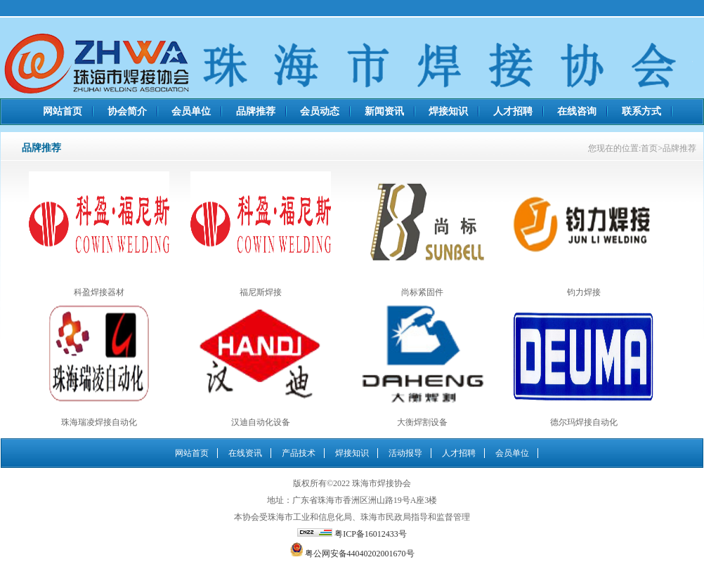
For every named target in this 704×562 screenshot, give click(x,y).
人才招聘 (513, 111)
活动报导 (405, 453)
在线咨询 (577, 111)
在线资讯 (245, 453)
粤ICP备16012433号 (370, 534)
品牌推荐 (255, 111)
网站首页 (62, 111)
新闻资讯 (384, 111)
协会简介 (127, 111)
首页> (652, 148)
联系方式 (641, 111)
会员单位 (191, 111)
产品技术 (298, 453)
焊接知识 (448, 111)
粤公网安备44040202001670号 (360, 553)
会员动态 (319, 111)
